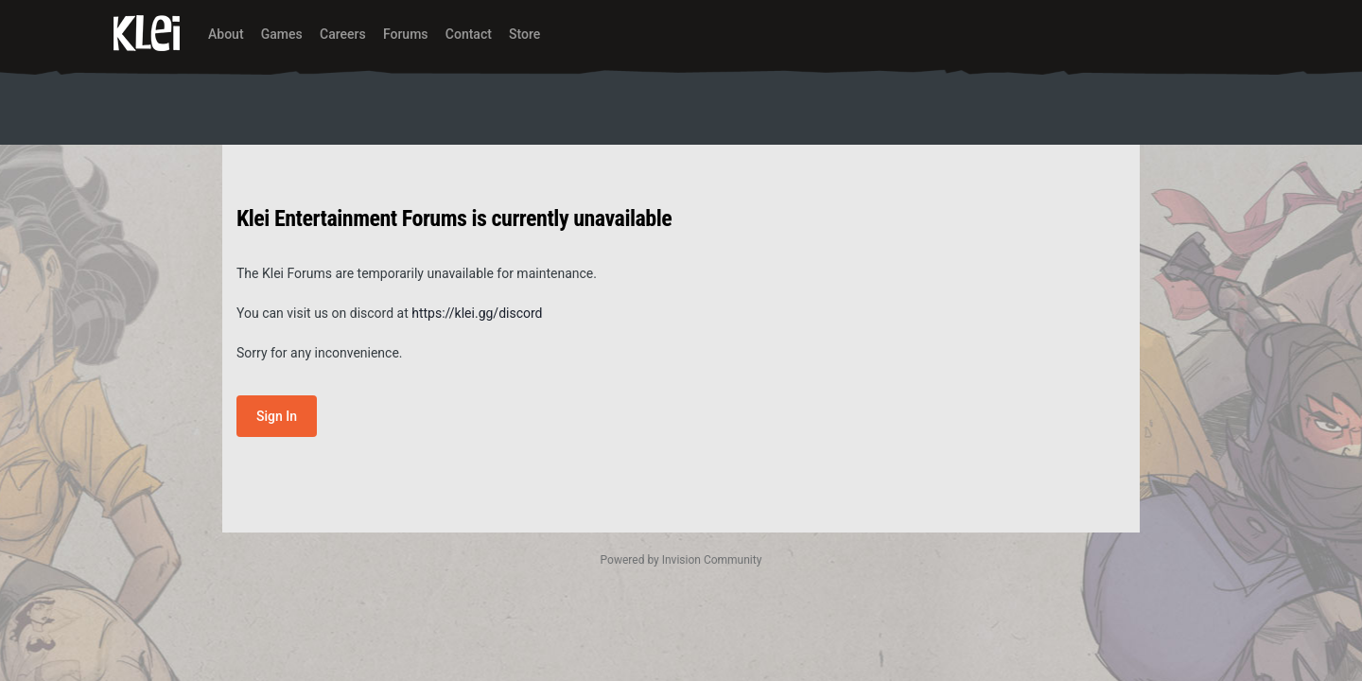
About (226, 34)
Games (282, 34)
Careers (343, 34)
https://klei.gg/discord (476, 313)
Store (524, 34)
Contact (468, 34)
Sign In (276, 416)
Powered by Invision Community (681, 560)
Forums (405, 34)
